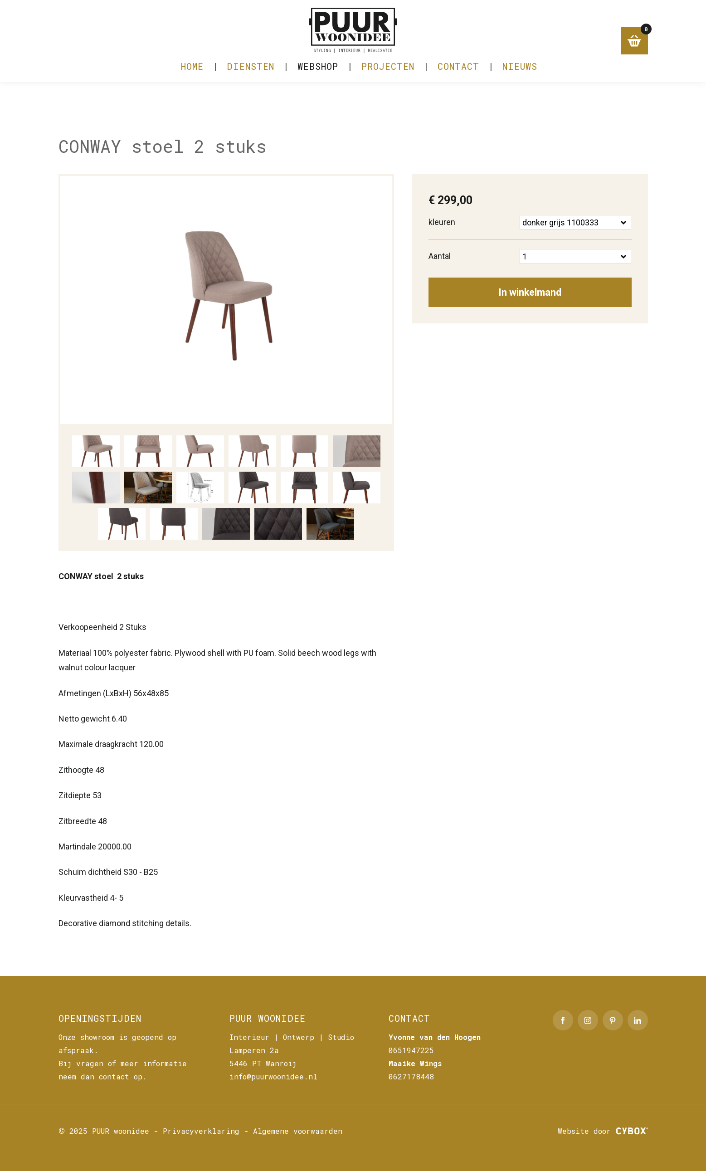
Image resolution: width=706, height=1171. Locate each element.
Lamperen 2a (254, 1050)
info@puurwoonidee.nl (273, 1076)
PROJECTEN (387, 71)
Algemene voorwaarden (297, 1131)
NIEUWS (519, 71)
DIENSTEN (250, 71)
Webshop (317, 71)
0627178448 (411, 1076)
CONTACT (458, 71)
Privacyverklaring (201, 1131)
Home (192, 71)
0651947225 (411, 1050)
